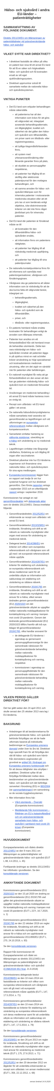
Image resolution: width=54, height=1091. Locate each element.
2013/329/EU (38, 525)
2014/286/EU (33, 543)
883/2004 (45, 786)
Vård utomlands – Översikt (28, 802)
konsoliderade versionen (15, 873)
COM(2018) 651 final (15, 969)
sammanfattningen (22, 790)
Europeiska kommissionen (22, 475)
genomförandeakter (13, 501)
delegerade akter (37, 501)
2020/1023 (20, 604)
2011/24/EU (9, 851)
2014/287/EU (38, 562)
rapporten (38, 485)
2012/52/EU (39, 514)
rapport (13, 492)
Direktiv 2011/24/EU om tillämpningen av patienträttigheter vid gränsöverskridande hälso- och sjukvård (24, 41)
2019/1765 (36, 587)
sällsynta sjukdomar (19, 437)
